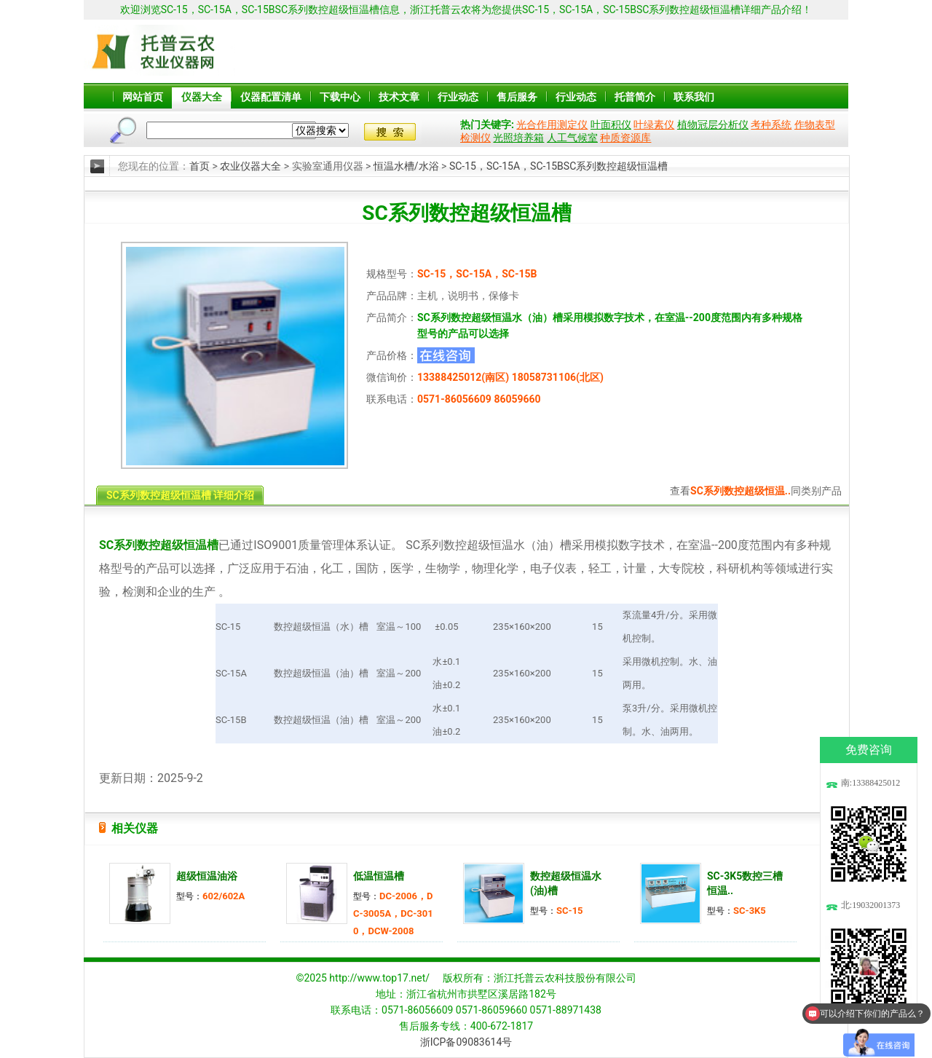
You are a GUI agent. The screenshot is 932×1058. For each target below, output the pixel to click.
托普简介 (635, 97)
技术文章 (399, 97)
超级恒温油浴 (206, 876)
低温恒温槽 (378, 876)
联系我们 (694, 97)
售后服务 (517, 97)
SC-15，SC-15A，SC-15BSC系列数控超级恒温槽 (558, 166)
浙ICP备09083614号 (466, 1042)
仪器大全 (201, 97)
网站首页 (142, 97)
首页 (199, 166)
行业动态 (458, 97)
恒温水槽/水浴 (406, 166)
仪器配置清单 (270, 97)
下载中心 (340, 97)
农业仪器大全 (250, 166)
